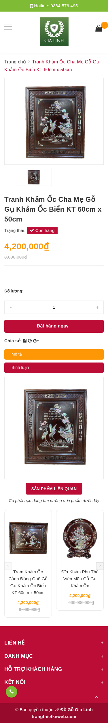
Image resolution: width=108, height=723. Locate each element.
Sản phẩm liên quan (54, 488)
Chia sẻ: (13, 340)
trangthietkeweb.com (54, 716)
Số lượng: (14, 291)
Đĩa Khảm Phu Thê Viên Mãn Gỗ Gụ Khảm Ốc (79, 578)
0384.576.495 (64, 5)
